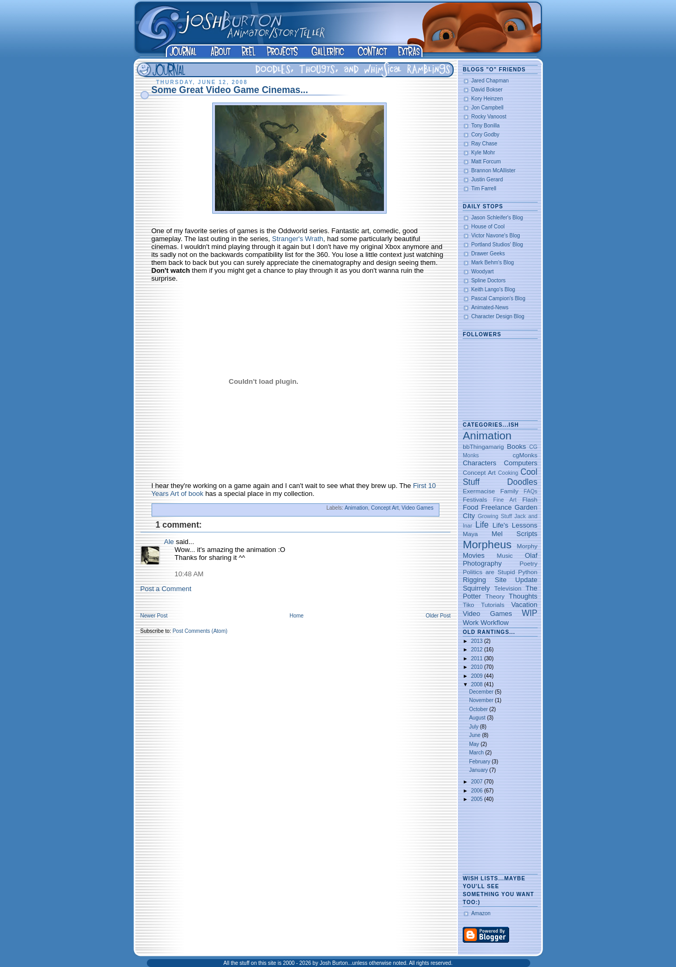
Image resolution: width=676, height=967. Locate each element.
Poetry (529, 563)
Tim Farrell (483, 188)
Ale (169, 542)
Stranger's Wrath (297, 239)
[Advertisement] (496, 839)
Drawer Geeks (488, 253)
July (474, 727)
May (475, 744)
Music (504, 555)
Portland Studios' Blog (497, 244)
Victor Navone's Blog (495, 235)
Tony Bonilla (485, 125)
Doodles (522, 481)
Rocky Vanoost (488, 116)
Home (296, 616)
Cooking (508, 473)
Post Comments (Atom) (200, 631)
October (479, 709)
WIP (529, 613)
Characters (479, 463)
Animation (356, 508)
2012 (477, 649)
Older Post (438, 616)
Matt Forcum (486, 161)
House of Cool (487, 226)
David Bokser (486, 90)
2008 (477, 684)
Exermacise (479, 490)
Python (527, 571)
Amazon (481, 913)
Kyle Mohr (483, 152)
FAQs (531, 491)
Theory (494, 596)
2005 (477, 799)
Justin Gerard (487, 179)
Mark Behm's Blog (492, 262)
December (482, 692)
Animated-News (490, 307)
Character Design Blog (497, 316)
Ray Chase (484, 143)
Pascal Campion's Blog (498, 298)
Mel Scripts (515, 534)
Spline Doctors (488, 280)
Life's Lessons (515, 525)
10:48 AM (189, 574)
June (475, 735)
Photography (482, 563)
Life (482, 524)
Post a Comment (166, 589)
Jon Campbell (487, 107)
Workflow (495, 623)
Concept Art (384, 508)
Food (470, 507)
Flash (530, 499)
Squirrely (476, 588)
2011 (477, 658)
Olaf (531, 555)
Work (470, 623)
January (479, 770)
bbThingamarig (483, 446)
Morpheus (487, 544)
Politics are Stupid (489, 571)
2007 (477, 782)
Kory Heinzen (487, 99)
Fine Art (505, 500)
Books (516, 446)
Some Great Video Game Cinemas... (230, 90)
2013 (477, 641)
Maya (470, 533)
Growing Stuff (495, 516)
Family (509, 490)
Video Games (417, 508)
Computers (521, 463)
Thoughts (523, 596)
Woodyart (482, 271)
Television (507, 588)
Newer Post (154, 616)
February (480, 762)
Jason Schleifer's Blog (497, 217)
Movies (473, 555)
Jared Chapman (490, 81)
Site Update (516, 580)
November (482, 700)
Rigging (474, 580)
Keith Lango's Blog (493, 289)
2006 (477, 791)
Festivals (475, 499)
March (477, 753)
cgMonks (525, 455)
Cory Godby (485, 134)
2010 (477, 667)
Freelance (496, 507)
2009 (477, 676)
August (478, 718)
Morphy (527, 545)
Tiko (468, 604)
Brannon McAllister (493, 170)
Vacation (524, 605)
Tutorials (492, 604)
